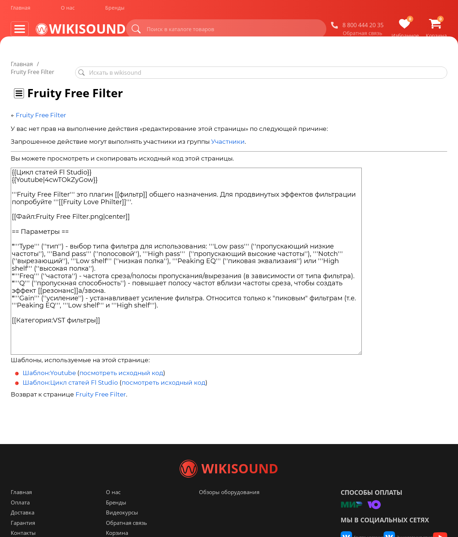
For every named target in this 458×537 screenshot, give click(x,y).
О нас (68, 10)
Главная (20, 10)
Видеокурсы (122, 526)
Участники (228, 134)
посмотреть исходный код (121, 365)
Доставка (22, 526)
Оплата (20, 516)
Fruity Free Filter (41, 107)
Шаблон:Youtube (49, 365)
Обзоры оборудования (229, 506)
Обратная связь (362, 35)
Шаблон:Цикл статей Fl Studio (70, 374)
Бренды (115, 10)
